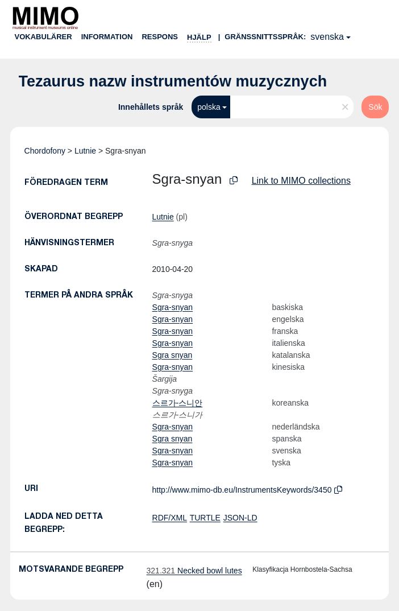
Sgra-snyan (172, 307)
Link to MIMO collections (301, 180)
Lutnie (85, 150)
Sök (375, 107)
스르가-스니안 (177, 402)
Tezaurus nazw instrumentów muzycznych (173, 81)
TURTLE (205, 517)
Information (107, 36)
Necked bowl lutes (194, 570)
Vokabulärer (43, 36)
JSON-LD (240, 517)
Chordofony (44, 150)
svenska (327, 37)
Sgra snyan (172, 355)
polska (208, 107)
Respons (160, 36)
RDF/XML (169, 517)
